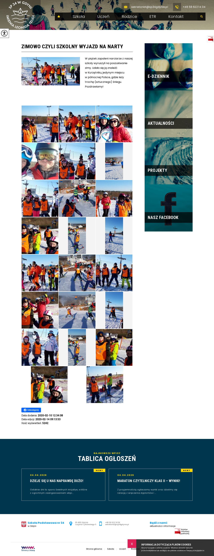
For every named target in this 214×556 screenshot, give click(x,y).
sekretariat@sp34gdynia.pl (145, 7)
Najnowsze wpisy (107, 457)
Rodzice (129, 17)
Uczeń (103, 17)
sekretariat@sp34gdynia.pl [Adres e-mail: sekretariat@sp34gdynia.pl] (117, 524)
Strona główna (59, 17)
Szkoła (79, 17)
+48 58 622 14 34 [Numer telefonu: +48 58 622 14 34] (112, 522)
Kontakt (176, 17)
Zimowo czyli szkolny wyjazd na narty (72, 46)
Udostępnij (31, 410)
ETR (152, 17)
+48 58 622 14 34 (189, 7)
